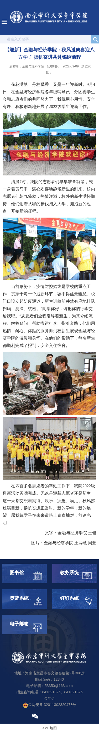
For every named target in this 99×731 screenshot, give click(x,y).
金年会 (49, 698)
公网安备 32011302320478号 (49, 705)
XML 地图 (49, 728)
